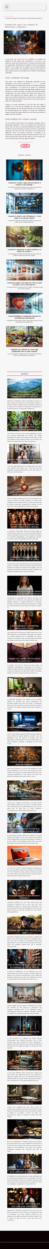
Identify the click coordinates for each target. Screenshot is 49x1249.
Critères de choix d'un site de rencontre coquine (24, 862)
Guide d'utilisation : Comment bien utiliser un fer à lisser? (24, 627)
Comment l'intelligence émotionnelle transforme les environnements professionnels (24, 317)
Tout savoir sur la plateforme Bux (22, 1135)
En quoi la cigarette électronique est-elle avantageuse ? (24, 1032)
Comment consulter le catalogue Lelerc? (24, 727)
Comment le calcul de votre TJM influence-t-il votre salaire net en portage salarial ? (24, 217)
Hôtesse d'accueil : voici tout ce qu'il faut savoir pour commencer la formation (24, 1206)
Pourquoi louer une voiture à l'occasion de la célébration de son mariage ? (24, 1170)
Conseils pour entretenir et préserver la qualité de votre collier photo (24, 493)
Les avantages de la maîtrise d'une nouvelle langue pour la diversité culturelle (24, 526)
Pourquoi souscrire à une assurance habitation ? (24, 896)
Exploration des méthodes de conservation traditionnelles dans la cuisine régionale (24, 350)
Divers (11, 16)
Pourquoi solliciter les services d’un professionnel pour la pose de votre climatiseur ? (24, 831)
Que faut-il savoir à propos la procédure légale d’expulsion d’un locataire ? (24, 695)
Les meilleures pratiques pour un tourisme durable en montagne (24, 395)
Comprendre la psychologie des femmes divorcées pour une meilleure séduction (24, 592)
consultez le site (34, 83)
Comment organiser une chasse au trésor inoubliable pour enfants (24, 428)
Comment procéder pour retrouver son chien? (24, 931)
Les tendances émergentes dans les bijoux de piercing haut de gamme (24, 558)
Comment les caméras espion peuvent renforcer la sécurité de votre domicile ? (24, 184)
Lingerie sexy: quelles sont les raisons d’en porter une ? (24, 659)
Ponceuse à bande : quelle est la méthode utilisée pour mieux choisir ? (24, 1067)
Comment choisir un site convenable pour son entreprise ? (24, 763)
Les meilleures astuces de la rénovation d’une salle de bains (24, 1101)
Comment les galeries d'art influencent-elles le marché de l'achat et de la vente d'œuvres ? (24, 284)
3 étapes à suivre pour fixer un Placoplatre (24, 1000)
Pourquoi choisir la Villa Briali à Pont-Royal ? (24, 797)
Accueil (6, 16)
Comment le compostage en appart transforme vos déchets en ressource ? (24, 250)
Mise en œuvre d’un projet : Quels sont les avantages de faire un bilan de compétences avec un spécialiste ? (24, 967)
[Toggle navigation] (6, 7)
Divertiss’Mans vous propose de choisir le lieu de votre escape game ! (24, 460)
